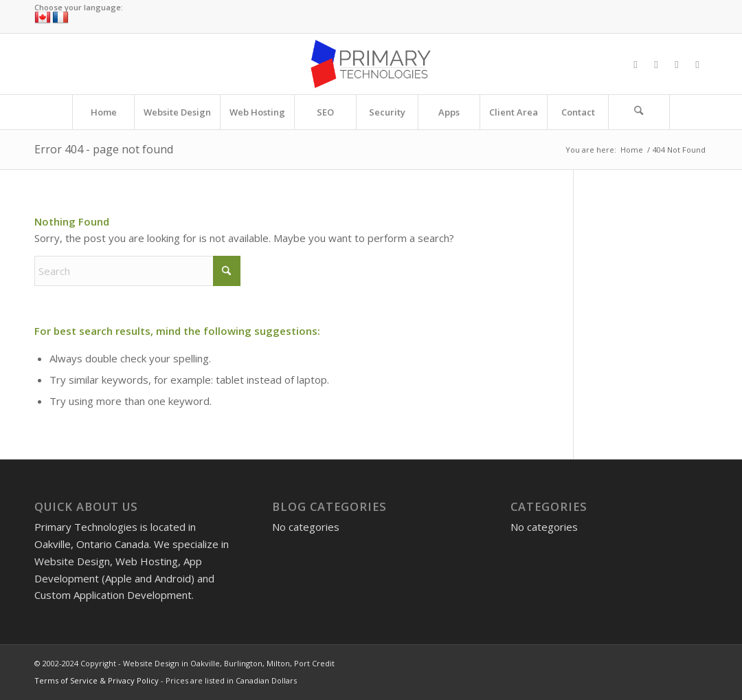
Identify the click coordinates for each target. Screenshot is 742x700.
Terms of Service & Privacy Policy (96, 680)
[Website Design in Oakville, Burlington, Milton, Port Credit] (371, 64)
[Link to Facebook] (635, 64)
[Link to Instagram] (676, 64)
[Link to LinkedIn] (697, 64)
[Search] (639, 112)
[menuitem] (103, 112)
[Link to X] (656, 64)
